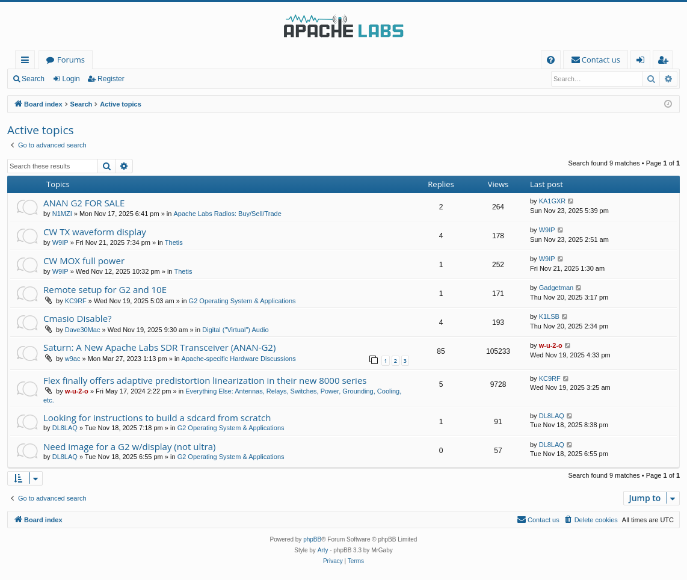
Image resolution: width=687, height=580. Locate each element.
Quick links (27, 61)
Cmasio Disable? (77, 318)
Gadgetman (556, 287)
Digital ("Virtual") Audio (235, 329)
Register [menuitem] (665, 61)
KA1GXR (552, 201)
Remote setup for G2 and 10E (105, 289)
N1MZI (62, 213)
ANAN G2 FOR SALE (84, 203)
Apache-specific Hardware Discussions (239, 358)
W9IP (60, 242)
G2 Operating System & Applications (242, 300)
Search (33, 79)
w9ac (73, 358)
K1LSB (549, 316)
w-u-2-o (550, 345)
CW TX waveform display (94, 232)
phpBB (312, 539)
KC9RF (76, 300)
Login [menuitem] (643, 61)
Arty (323, 550)
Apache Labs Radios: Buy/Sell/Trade (227, 213)
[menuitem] (550, 60)
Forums (71, 59)
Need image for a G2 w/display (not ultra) (129, 446)
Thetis (174, 242)
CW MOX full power (84, 261)
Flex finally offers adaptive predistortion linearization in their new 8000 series (204, 380)
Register (111, 79)
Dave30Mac (82, 329)
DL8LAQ (65, 427)
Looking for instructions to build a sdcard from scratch (157, 418)
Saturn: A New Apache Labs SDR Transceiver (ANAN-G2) (159, 347)
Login (70, 79)
